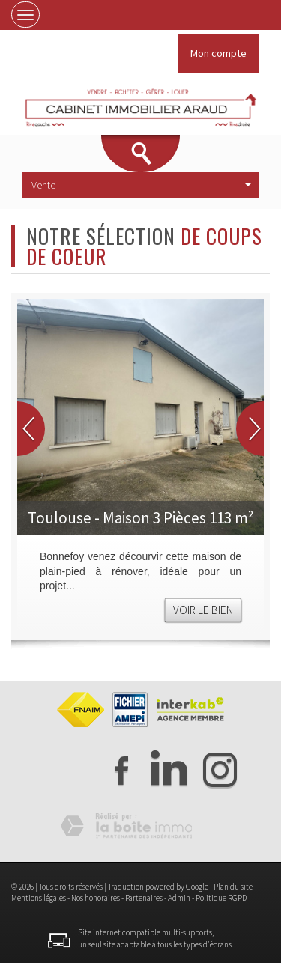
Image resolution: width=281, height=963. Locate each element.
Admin (179, 898)
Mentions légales (38, 898)
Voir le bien (203, 610)
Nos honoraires (95, 898)
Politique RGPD (221, 898)
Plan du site (233, 886)
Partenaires (144, 898)
